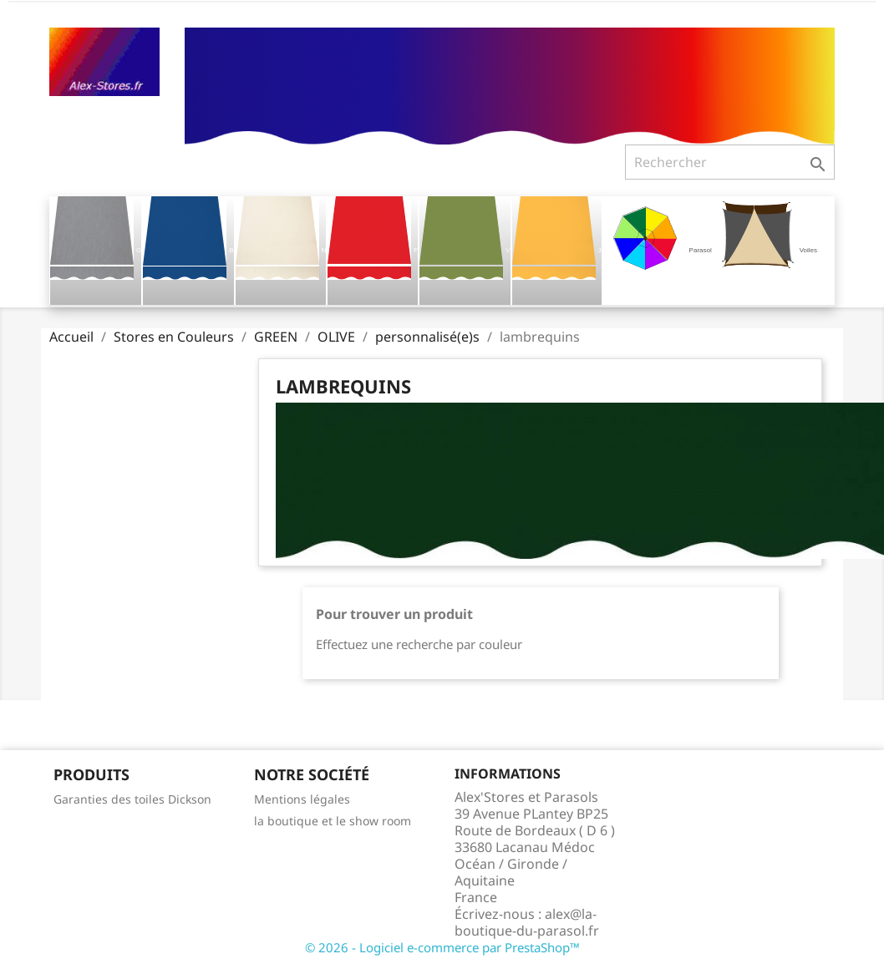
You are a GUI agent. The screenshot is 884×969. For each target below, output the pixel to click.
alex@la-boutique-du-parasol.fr (527, 922)
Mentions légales (302, 799)
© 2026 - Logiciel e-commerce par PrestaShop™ (442, 947)
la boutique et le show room (332, 821)
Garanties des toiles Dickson (132, 799)
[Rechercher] (730, 162)
